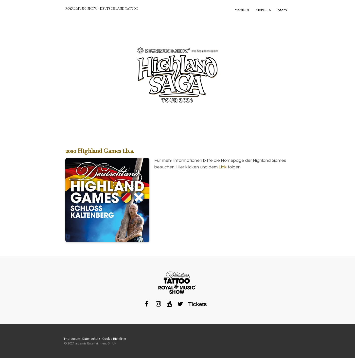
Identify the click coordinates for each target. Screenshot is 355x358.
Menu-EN (263, 10)
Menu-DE (242, 10)
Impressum (72, 339)
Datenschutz (91, 339)
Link (223, 167)
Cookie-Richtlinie (114, 339)
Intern (282, 10)
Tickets (197, 304)
